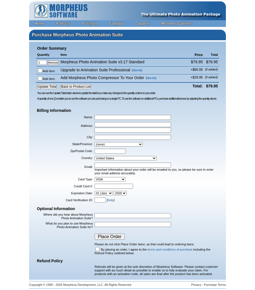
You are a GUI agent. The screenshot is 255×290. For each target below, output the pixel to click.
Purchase (89, 24)
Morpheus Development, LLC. (83, 284)
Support (142, 24)
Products (63, 24)
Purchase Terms (215, 284)
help (111, 200)
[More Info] (137, 70)
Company (116, 24)
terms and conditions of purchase (169, 249)
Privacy (196, 284)
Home (39, 24)
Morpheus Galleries (176, 24)
